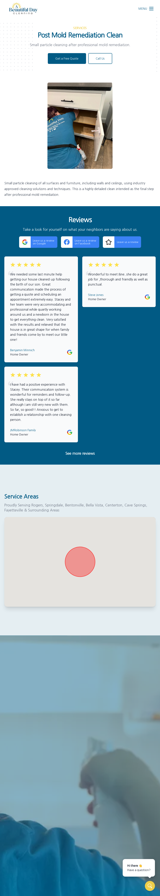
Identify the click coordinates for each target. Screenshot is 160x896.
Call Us (100, 58)
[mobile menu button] (151, 8)
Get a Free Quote (66, 58)
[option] (80, 125)
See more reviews (80, 453)
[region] (80, 125)
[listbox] (80, 125)
